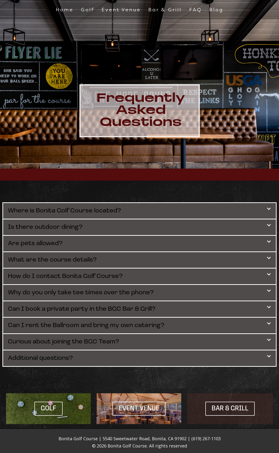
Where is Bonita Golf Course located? (64, 211)
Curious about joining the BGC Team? (63, 342)
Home (64, 9)
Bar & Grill (165, 9)
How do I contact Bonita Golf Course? (65, 276)
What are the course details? (52, 260)
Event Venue (121, 9)
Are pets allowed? (35, 244)
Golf (87, 9)
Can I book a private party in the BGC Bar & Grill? (82, 309)
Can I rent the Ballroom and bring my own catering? (86, 325)
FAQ (195, 9)
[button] (139, 211)
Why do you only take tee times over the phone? (81, 293)
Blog (216, 9)
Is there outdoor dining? (45, 227)
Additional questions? (40, 358)
